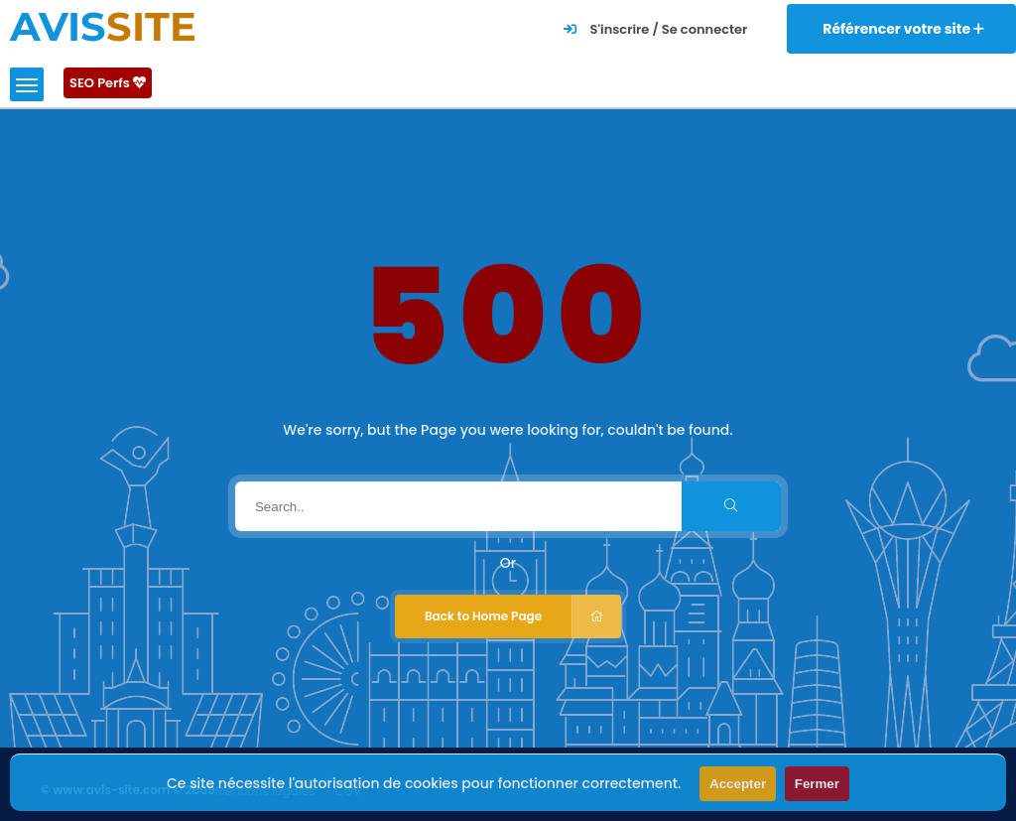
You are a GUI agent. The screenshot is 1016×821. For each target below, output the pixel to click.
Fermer (817, 783)
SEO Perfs (107, 82)
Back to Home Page (523, 616)
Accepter (737, 783)
